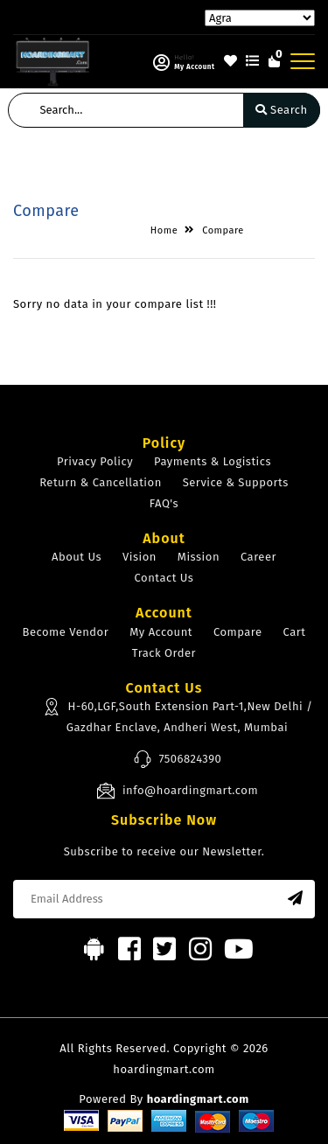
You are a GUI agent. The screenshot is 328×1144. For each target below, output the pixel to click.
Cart (294, 631)
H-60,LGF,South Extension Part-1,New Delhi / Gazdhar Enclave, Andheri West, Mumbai (177, 715)
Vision (139, 556)
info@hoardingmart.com (177, 790)
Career (258, 556)
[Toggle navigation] (302, 61)
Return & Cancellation (100, 482)
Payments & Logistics (212, 461)
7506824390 (177, 759)
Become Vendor (66, 631)
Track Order (164, 652)
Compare (223, 230)
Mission (199, 556)
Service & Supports (236, 482)
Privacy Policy (95, 461)
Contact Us (164, 577)
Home (164, 230)
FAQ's (164, 503)
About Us (76, 556)
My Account (160, 631)
